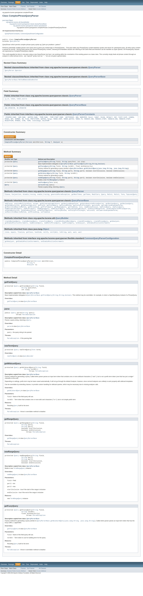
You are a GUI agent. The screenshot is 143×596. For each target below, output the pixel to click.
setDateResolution (12, 216)
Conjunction (16, 199)
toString (62, 239)
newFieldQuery (105, 212)
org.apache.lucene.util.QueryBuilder (17, 22)
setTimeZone (45, 218)
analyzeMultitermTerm (22, 208)
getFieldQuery (43, 164)
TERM (28, 123)
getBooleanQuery (112, 208)
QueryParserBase (96, 78)
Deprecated (34, 2)
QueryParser (15, 42)
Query (15, 164)
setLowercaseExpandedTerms (107, 216)
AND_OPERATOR (10, 110)
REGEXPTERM (9, 123)
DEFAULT (109, 119)
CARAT (96, 119)
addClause (8, 208)
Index (41, 2)
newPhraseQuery (68, 229)
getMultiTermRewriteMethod (15, 212)
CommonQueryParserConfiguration (31, 34)
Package (11, 2)
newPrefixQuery (30, 214)
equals (13, 239)
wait (69, 239)
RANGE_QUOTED (69, 121)
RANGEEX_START (100, 121)
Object (46, 236)
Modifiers (96, 199)
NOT (12, 121)
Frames (23, 6)
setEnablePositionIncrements (98, 229)
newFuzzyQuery (118, 212)
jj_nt (7, 100)
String (47, 145)
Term (51, 186)
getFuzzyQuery (43, 169)
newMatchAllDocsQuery (13, 214)
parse (40, 189)
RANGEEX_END (89, 121)
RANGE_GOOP (57, 121)
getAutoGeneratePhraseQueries (92, 208)
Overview (4, 2)
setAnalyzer (80, 229)
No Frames (30, 6)
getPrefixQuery (47, 212)
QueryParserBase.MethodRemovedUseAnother (21, 81)
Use (23, 2)
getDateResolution (12, 210)
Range (49, 121)
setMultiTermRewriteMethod (15, 218)
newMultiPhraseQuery (52, 229)
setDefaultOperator (45, 216)
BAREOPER (83, 119)
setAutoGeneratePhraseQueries (118, 214)
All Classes (42, 6)
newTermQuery (43, 186)
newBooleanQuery (36, 229)
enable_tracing (43, 199)
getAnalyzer (114, 228)
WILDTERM (45, 123)
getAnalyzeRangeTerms (69, 208)
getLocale (96, 210)
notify (45, 239)
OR (23, 121)
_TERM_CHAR (43, 119)
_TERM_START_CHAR (56, 119)
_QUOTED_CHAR (32, 119)
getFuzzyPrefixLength (81, 210)
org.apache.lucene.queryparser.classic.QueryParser (30, 26)
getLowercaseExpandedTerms (112, 210)
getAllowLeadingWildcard (49, 208)
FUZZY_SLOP (122, 119)
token (13, 100)
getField (41, 210)
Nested (9, 9)
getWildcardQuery (45, 177)
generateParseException (60, 199)
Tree (27, 2)
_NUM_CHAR (21, 119)
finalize (21, 239)
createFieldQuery (46, 228)
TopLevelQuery (131, 199)
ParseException (28, 325)
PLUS (27, 121)
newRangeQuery (43, 182)
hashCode (38, 239)
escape (35, 208)
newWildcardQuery (58, 214)
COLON (102, 119)
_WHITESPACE (69, 119)
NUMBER (17, 121)
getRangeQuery (43, 174)
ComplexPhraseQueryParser (15, 145)
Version (29, 145)
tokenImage (36, 123)
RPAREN (17, 123)
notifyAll (54, 239)
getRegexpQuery (60, 212)
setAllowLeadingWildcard (76, 214)
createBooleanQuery (12, 228)
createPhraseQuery (84, 228)
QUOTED (43, 121)
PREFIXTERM (34, 121)
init (80, 212)
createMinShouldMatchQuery (65, 228)
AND (77, 119)
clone (7, 239)
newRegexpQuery (43, 214)
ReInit (109, 199)
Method (23, 9)
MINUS (7, 121)
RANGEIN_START (124, 121)
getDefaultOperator (28, 210)
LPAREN (131, 119)
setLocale (90, 216)
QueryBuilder (62, 224)
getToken (86, 199)
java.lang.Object (7, 20)
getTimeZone (72, 212)
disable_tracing (29, 199)
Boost (91, 119)
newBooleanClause (91, 212)
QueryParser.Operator (13, 71)
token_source (22, 100)
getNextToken (76, 199)
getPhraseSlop (33, 212)
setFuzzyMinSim (60, 216)
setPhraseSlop (33, 218)
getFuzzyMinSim (65, 210)
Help (45, 2)
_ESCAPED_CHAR (10, 119)
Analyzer (56, 145)
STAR (23, 123)
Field (13, 9)
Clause (7, 199)
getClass (29, 239)
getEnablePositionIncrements (16, 229)
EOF (115, 119)
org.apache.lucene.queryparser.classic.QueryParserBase (28, 24)
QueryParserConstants (12, 34)
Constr (18, 9)
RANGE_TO (79, 121)
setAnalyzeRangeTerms (96, 214)
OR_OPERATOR (21, 110)
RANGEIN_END (113, 121)
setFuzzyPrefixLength (76, 216)
